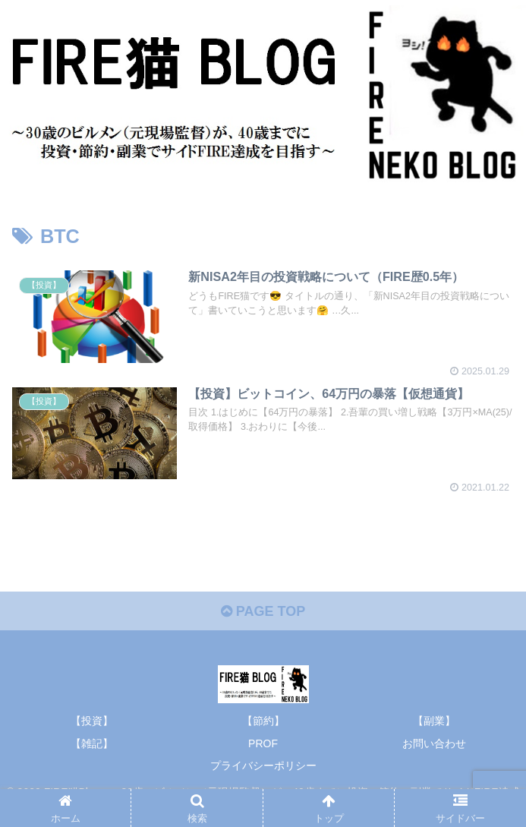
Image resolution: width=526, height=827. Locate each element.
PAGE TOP (263, 611)
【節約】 (263, 721)
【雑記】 (92, 743)
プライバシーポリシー (263, 765)
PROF (263, 743)
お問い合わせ (434, 743)
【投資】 (92, 721)
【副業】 (434, 721)
